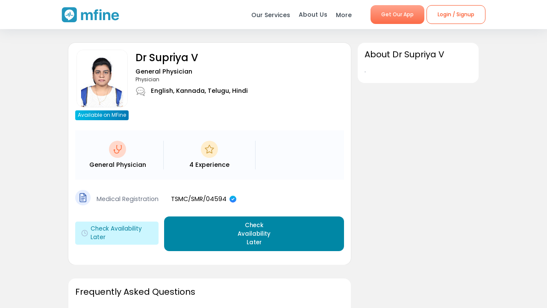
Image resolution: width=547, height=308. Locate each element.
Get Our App (397, 14)
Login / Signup (456, 14)
